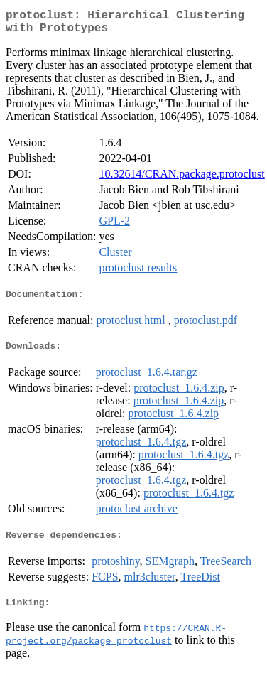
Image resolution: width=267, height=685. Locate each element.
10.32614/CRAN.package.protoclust (181, 179)
